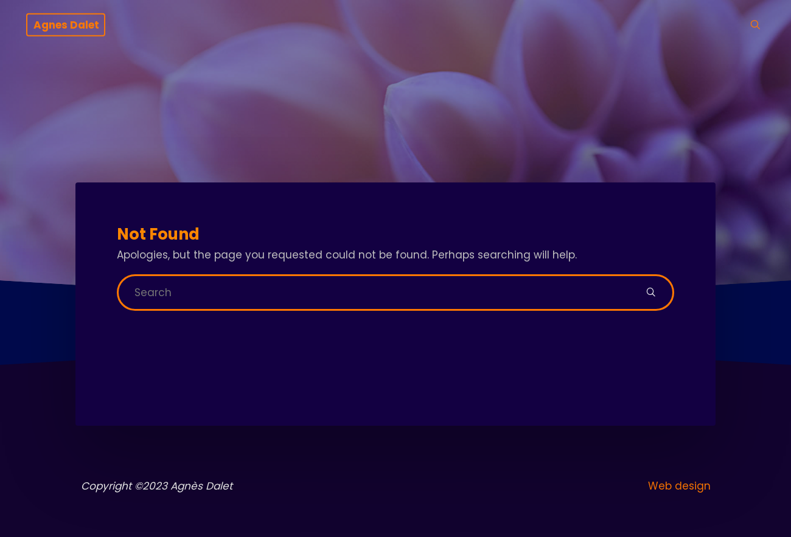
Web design (679, 486)
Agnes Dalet (66, 25)
